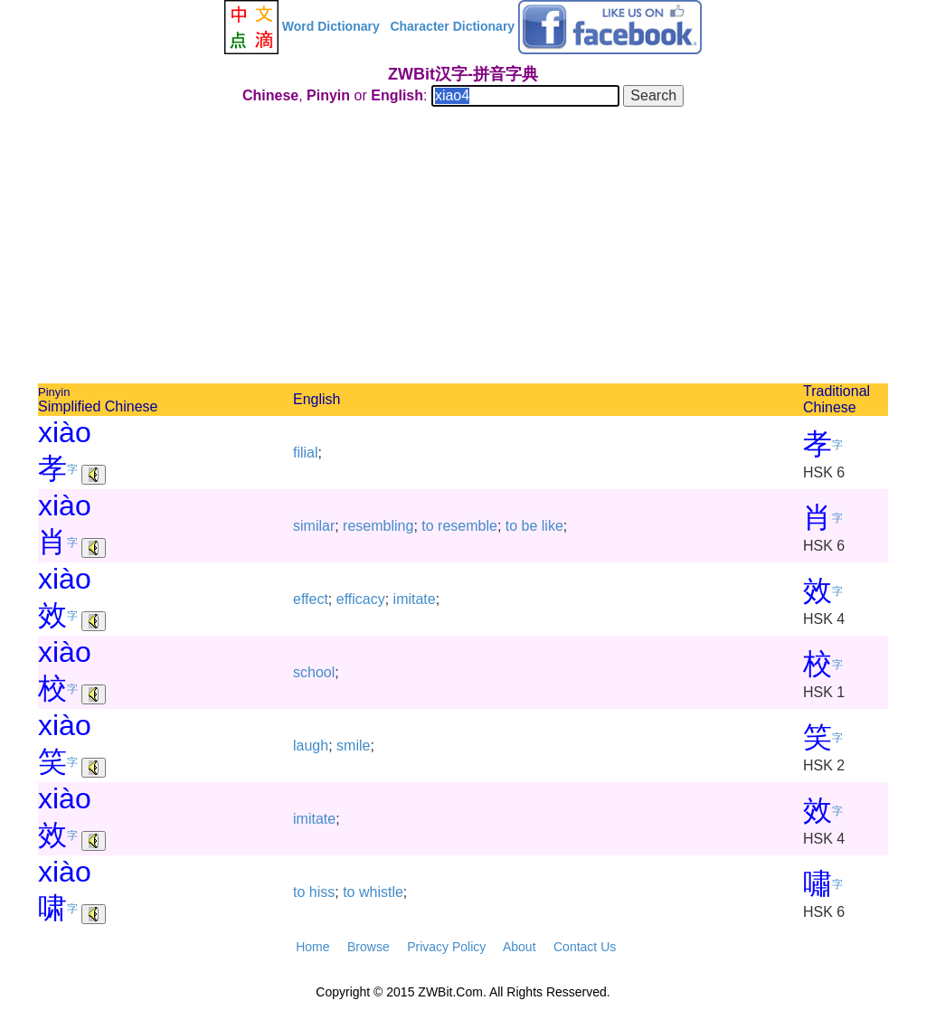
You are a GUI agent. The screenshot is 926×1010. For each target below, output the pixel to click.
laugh (310, 745)
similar (314, 525)
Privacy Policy (446, 946)
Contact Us (584, 946)
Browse (368, 946)
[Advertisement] (463, 247)
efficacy (360, 599)
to (427, 525)
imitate (414, 599)
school (314, 672)
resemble (467, 525)
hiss (322, 892)
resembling (378, 525)
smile (353, 745)
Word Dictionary (331, 26)
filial (305, 452)
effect (310, 599)
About (519, 946)
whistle (381, 892)
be (530, 525)
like (552, 525)
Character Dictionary (452, 26)
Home (312, 946)
